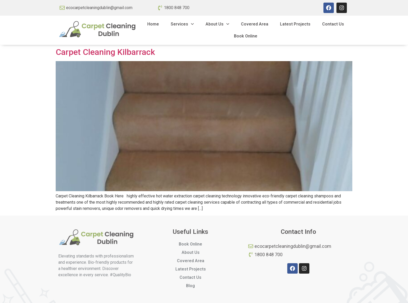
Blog (190, 285)
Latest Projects (295, 24)
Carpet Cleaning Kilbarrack (105, 52)
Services (182, 24)
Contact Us (333, 24)
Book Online (245, 36)
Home (153, 24)
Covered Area (254, 24)
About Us (217, 24)
